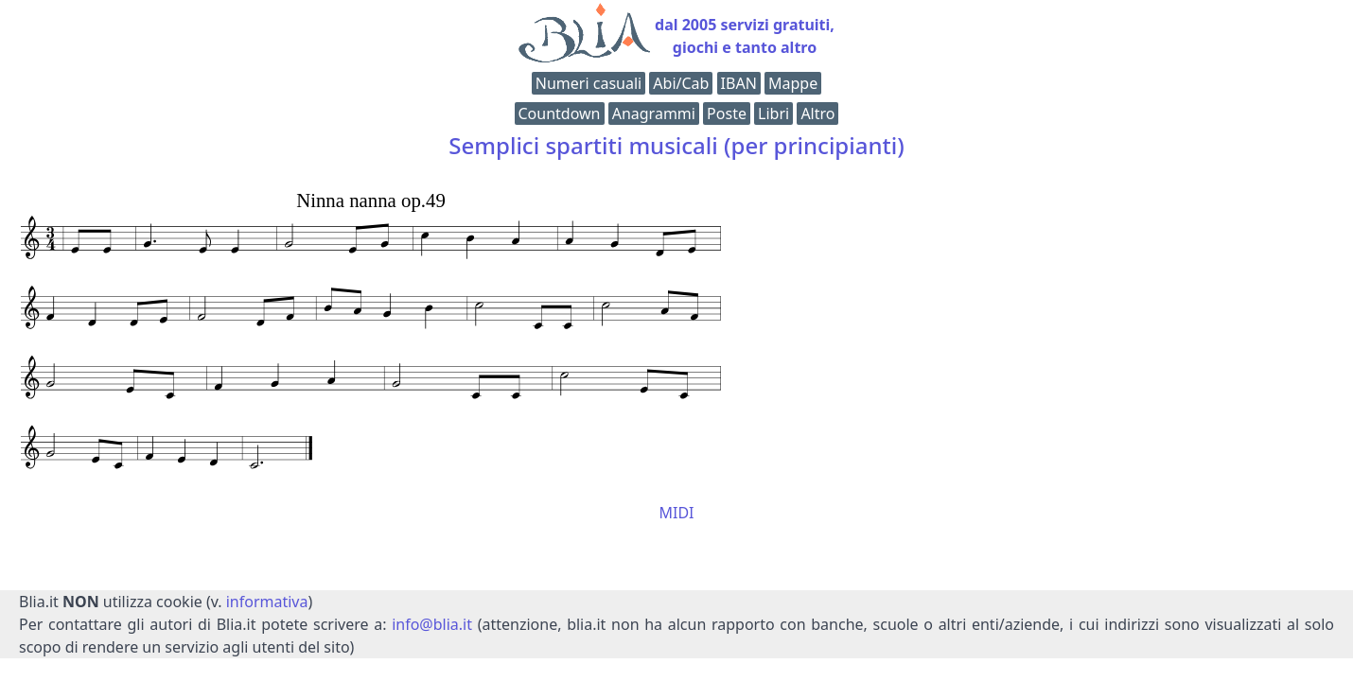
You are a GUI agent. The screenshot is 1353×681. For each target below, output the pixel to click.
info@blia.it (432, 624)
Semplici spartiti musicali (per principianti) (676, 145)
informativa (267, 601)
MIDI (676, 512)
